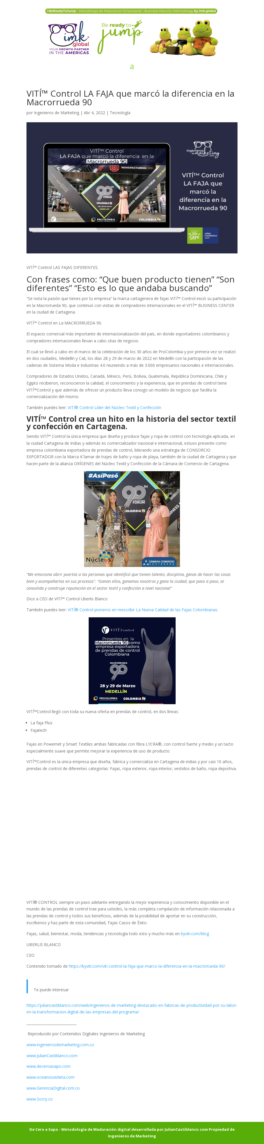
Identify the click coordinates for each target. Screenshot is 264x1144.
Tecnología (120, 112)
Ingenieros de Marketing (56, 112)
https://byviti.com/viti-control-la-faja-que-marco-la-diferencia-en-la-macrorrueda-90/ (147, 966)
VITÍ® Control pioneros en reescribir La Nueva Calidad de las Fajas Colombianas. (143, 609)
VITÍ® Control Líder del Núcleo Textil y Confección (114, 407)
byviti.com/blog (195, 933)
